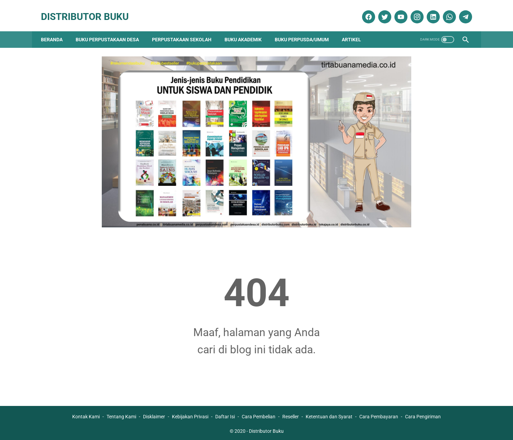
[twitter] (380, 11)
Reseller (290, 415)
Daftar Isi (225, 415)
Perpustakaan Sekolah (185, 31)
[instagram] (412, 11)
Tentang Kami (121, 415)
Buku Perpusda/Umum (305, 31)
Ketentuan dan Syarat (329, 415)
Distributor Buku (88, 11)
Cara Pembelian (258, 415)
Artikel (354, 31)
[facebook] (364, 11)
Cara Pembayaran (378, 415)
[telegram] (461, 11)
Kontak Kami (86, 415)
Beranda (55, 31)
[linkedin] (429, 11)
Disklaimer (154, 415)
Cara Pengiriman (423, 415)
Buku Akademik (246, 31)
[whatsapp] (445, 11)
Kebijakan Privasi (190, 415)
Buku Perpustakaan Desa (110, 31)
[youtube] (396, 11)
